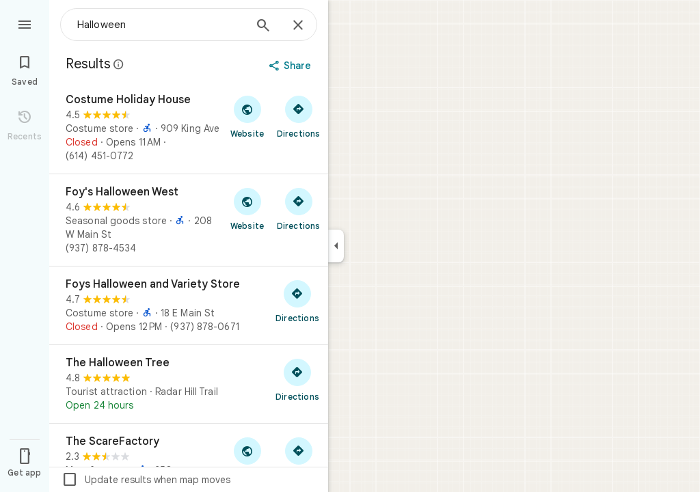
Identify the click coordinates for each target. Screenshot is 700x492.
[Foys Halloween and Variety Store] (188, 305)
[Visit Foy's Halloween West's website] (247, 208)
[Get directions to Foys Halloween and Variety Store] (297, 300)
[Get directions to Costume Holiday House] (298, 116)
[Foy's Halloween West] (188, 220)
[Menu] (24, 23)
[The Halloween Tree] (188, 384)
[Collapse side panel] (336, 246)
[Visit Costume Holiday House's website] (247, 116)
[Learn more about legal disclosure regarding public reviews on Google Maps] (119, 64)
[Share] (291, 65)
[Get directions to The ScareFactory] (298, 458)
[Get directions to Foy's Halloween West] (298, 208)
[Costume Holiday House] (188, 128)
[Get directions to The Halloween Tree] (297, 379)
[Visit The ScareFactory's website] (247, 458)
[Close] (298, 26)
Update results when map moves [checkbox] (146, 480)
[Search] (263, 26)
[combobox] (160, 24)
